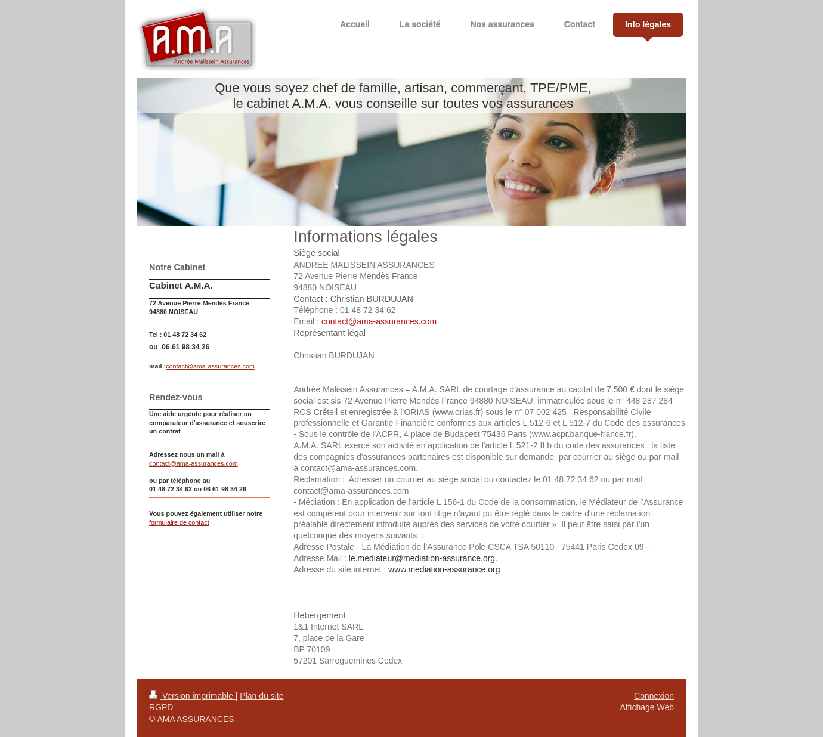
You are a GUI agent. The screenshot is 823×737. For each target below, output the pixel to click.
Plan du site (261, 696)
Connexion (654, 696)
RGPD (161, 707)
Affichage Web (647, 707)
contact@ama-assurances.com (210, 366)
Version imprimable (192, 696)
